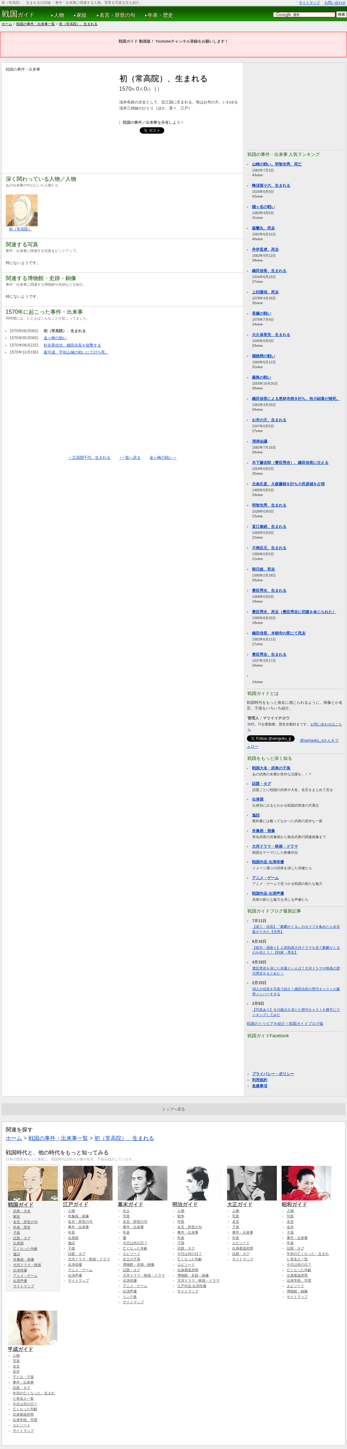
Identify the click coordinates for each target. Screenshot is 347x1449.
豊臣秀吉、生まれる (269, 654)
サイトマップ (309, 2)
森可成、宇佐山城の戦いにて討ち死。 (76, 352)
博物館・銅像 (297, 1291)
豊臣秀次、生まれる (269, 590)
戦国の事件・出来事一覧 (35, 24)
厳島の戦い (261, 377)
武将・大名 (22, 1211)
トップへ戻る (173, 1109)
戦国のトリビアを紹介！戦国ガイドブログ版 (285, 1023)
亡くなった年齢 (25, 1248)
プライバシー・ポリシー (273, 1074)
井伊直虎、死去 (265, 249)
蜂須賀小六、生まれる (271, 185)
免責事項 (259, 1086)
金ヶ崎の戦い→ (163, 457)
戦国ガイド (33, 1202)
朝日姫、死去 (263, 569)
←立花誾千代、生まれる (89, 457)
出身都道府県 (187, 1270)
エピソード (131, 1254)
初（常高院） (20, 229)
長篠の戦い (261, 313)
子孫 (16, 1233)
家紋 (82, 15)
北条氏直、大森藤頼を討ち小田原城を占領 (288, 484)
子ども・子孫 (23, 1377)
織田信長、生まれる (269, 271)
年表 (71, 1232)
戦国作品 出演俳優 (268, 862)
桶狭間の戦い (263, 356)
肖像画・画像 (263, 831)
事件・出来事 (78, 1227)
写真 (126, 1216)
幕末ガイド (142, 1201)
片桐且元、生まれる (269, 548)
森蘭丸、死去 (263, 228)
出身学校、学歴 (299, 1280)
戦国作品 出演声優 (268, 893)
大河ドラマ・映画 (27, 1265)
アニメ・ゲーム (265, 878)
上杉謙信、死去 (265, 292)
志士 (126, 1211)
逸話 (256, 815)
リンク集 (130, 1296)
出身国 (257, 799)
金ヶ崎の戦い (55, 338)
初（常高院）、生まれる (78, 24)
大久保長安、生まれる (271, 334)
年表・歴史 (160, 15)
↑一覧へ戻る (129, 457)
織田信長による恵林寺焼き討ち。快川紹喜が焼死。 (296, 398)
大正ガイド (252, 1201)
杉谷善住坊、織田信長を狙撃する (72, 345)
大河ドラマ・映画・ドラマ (275, 846)
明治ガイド (197, 1201)
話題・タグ (261, 783)
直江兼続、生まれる (269, 526)
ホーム (7, 24)
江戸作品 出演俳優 (191, 1286)
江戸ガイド (88, 1201)
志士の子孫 (131, 1259)
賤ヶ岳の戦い (263, 207)
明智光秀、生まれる (269, 505)
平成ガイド (32, 1346)
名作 (290, 1227)
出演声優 (20, 1281)
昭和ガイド (306, 1201)
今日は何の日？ (135, 1243)
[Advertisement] (59, 117)
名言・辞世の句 (117, 15)
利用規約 (259, 1080)
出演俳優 (20, 1270)
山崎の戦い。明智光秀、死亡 (277, 164)
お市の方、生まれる (269, 420)
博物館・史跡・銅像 (138, 1264)
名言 (235, 1221)
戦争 (180, 1216)
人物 (59, 15)
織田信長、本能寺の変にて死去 (279, 633)
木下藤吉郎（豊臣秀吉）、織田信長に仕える (290, 462)
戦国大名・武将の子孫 (271, 768)
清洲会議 (259, 441)
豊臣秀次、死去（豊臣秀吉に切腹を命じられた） (294, 612)
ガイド (18, 14)
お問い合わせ (334, 2)
